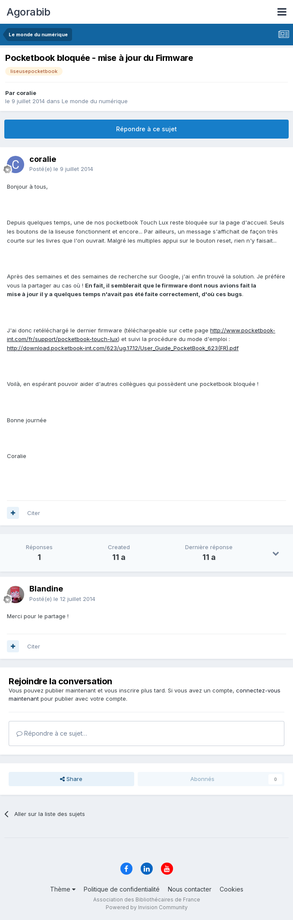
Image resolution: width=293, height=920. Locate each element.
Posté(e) (61, 168)
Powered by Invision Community (147, 907)
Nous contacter (189, 889)
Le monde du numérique (95, 101)
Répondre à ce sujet (146, 129)
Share (71, 778)
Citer (33, 512)
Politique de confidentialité (122, 889)
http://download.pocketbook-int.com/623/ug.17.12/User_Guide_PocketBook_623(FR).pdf (123, 348)
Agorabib (28, 12)
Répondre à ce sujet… (51, 733)
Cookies (231, 889)
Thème (63, 889)
